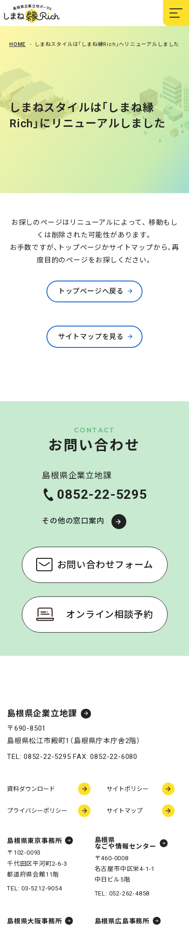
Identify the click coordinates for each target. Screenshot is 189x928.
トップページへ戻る (91, 291)
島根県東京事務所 (34, 840)
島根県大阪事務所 (34, 921)
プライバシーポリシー (37, 810)
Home (17, 44)
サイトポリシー (127, 788)
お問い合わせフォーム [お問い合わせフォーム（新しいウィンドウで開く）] (105, 564)
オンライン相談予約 (109, 614)
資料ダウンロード (31, 788)
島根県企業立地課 (42, 714)
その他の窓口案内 (73, 520)
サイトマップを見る (91, 337)
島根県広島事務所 (122, 921)
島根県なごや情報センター (125, 843)
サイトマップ (124, 810)
